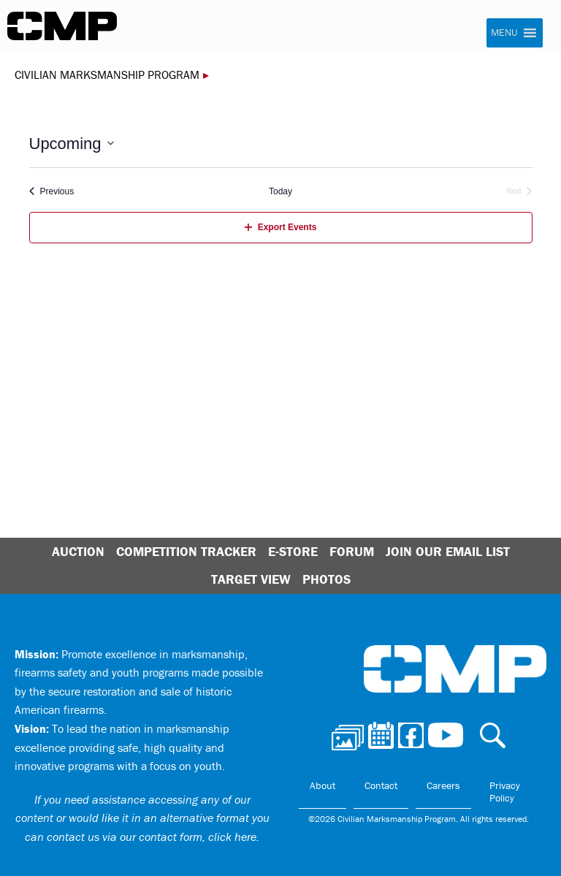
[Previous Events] (52, 192)
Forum (351, 551)
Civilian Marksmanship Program (62, 26)
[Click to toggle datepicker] (71, 144)
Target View (251, 579)
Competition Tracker (186, 551)
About (322, 785)
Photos (326, 579)
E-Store (293, 551)
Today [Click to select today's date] (280, 191)
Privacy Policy (504, 792)
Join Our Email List (448, 551)
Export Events (281, 227)
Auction (78, 551)
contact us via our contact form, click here (151, 836)
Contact (381, 785)
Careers (443, 785)
